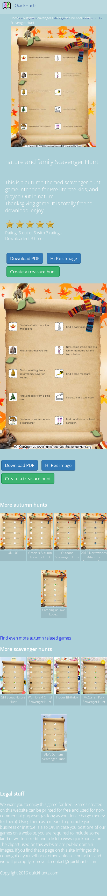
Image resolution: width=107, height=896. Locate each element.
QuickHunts (25, 5)
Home (14, 18)
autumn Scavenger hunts (42, 18)
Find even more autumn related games (35, 638)
